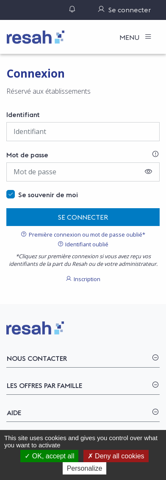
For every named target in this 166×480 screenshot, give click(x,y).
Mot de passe (27, 155)
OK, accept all (49, 456)
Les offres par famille (44, 385)
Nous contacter (37, 358)
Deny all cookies (116, 456)
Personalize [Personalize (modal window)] (84, 468)
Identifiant (23, 114)
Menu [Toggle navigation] (130, 37)
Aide (14, 412)
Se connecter (83, 217)
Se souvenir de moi (48, 194)
